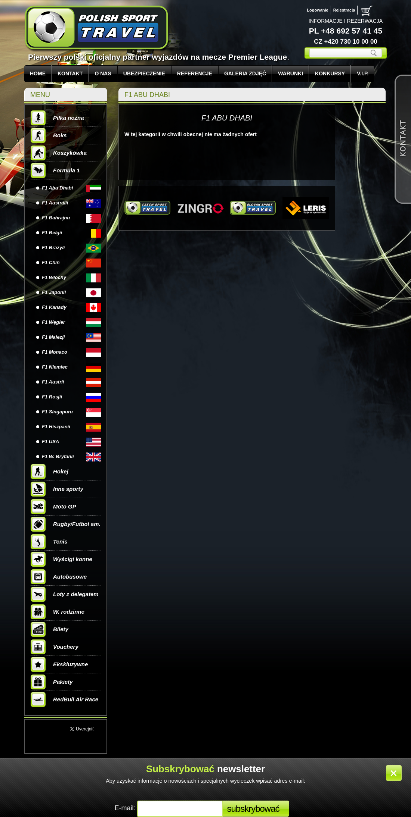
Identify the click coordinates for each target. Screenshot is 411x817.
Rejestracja (344, 10)
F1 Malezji (53, 337)
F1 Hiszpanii (56, 426)
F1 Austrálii (55, 203)
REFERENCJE (194, 73)
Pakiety (52, 681)
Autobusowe (59, 576)
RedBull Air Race (64, 699)
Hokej (49, 471)
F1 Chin (51, 262)
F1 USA (50, 441)
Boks (49, 135)
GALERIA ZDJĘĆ (245, 73)
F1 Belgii (52, 232)
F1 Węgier (53, 322)
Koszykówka (59, 152)
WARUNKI (290, 73)
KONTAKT (70, 73)
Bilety (49, 629)
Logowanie (317, 10)
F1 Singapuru (57, 411)
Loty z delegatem (65, 594)
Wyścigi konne (61, 559)
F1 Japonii (54, 292)
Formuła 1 (55, 170)
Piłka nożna (57, 117)
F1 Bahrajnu (56, 217)
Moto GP (53, 506)
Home (38, 73)
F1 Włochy (54, 277)
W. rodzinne (57, 611)
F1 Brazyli (53, 247)
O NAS (103, 73)
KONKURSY (330, 73)
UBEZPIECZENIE (144, 73)
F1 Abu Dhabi (57, 188)
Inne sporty (57, 489)
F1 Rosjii (52, 397)
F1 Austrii (53, 382)
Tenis (49, 541)
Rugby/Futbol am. (66, 524)
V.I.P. (362, 73)
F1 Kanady (54, 307)
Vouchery (54, 646)
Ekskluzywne (59, 664)
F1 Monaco (54, 352)
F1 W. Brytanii (58, 456)
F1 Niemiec (55, 367)
